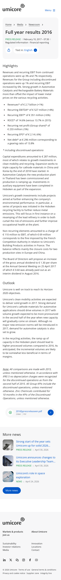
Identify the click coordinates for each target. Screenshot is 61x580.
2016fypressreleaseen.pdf (29, 411)
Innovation (37, 543)
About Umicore (39, 531)
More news (11, 490)
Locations (36, 546)
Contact (35, 550)
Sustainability (9, 543)
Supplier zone (33, 573)
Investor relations (12, 546)
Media (6, 550)
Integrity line (46, 573)
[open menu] (50, 10)
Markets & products (13, 531)
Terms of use (24, 569)
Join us (6, 534)
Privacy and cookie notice (14, 573)
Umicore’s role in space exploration (30, 475)
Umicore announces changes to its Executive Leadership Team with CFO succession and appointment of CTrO (35, 459)
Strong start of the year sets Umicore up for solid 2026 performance (33, 444)
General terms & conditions (44, 569)
